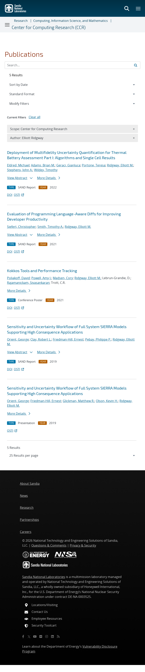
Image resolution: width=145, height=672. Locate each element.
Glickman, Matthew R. (78, 401)
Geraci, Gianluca (68, 165)
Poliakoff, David (18, 278)
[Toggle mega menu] (138, 8)
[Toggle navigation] (7, 24)
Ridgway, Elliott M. (120, 165)
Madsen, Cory (63, 278)
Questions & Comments (48, 545)
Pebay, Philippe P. (98, 339)
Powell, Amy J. (41, 278)
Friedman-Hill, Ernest (68, 339)
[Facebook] (23, 636)
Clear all (34, 117)
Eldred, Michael (18, 165)
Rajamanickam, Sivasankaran (28, 283)
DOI (9, 195)
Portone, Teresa (93, 165)
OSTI (19, 195)
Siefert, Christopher (21, 227)
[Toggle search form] (126, 8)
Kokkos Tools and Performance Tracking (42, 270)
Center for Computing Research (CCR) (49, 27)
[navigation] (72, 455)
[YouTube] (35, 636)
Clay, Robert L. (40, 339)
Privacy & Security (83, 545)
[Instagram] (47, 636)
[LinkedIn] (52, 636)
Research (21, 21)
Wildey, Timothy (45, 170)
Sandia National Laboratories (43, 577)
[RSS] (58, 636)
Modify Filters (24, 103)
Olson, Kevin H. (107, 401)
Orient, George (18, 339)
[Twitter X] (29, 636)
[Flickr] (41, 636)
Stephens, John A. (20, 170)
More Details (48, 178)
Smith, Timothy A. (50, 227)
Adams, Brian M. (43, 165)
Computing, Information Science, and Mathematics (70, 21)
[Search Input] (72, 65)
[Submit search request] (135, 65)
